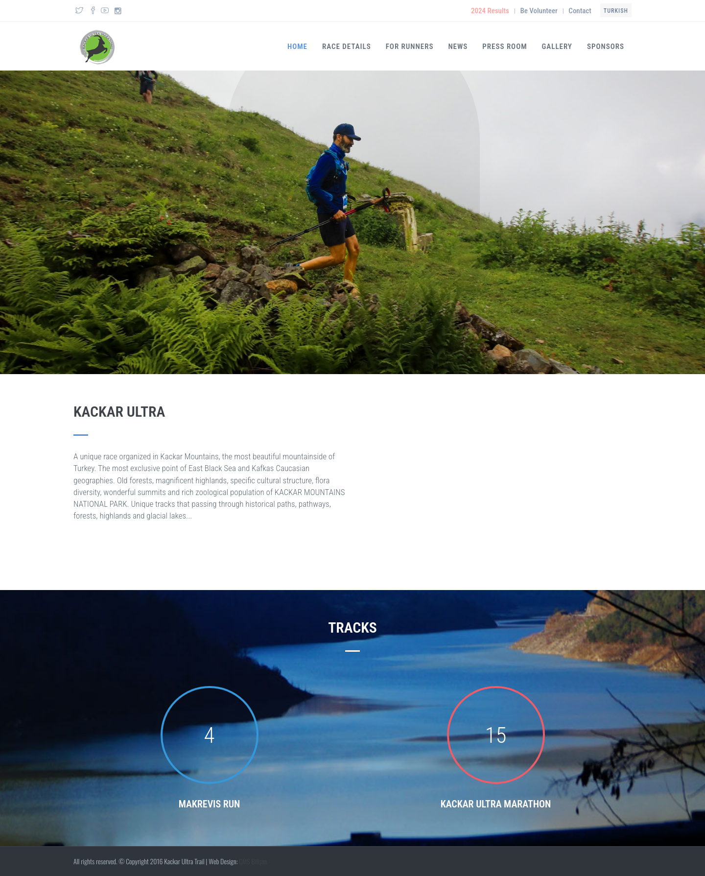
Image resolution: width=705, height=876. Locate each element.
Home (297, 46)
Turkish (616, 10)
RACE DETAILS (346, 46)
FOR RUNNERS (410, 46)
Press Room (504, 46)
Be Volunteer (538, 10)
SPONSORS (605, 46)
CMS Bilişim (253, 861)
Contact (579, 10)
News (458, 46)
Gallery (557, 46)
